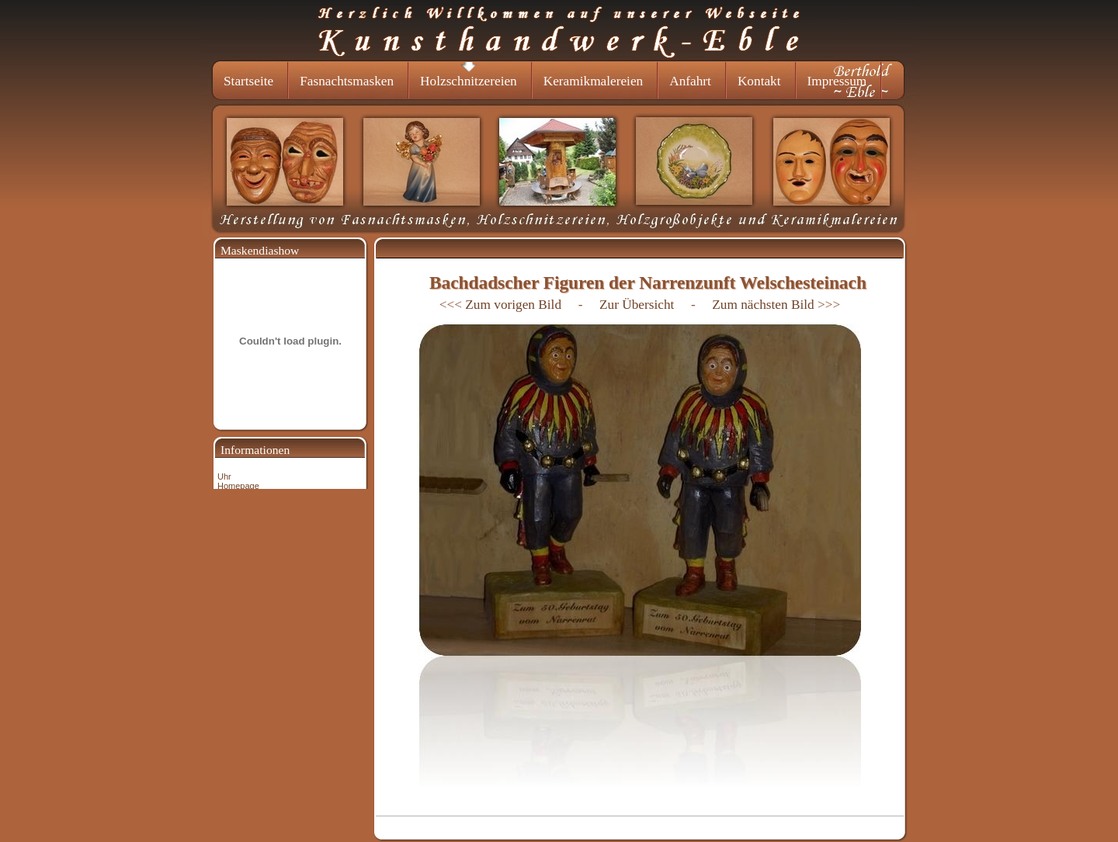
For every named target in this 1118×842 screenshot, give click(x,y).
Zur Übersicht (638, 304)
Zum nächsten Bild (763, 304)
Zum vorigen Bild (513, 304)
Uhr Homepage (238, 481)
